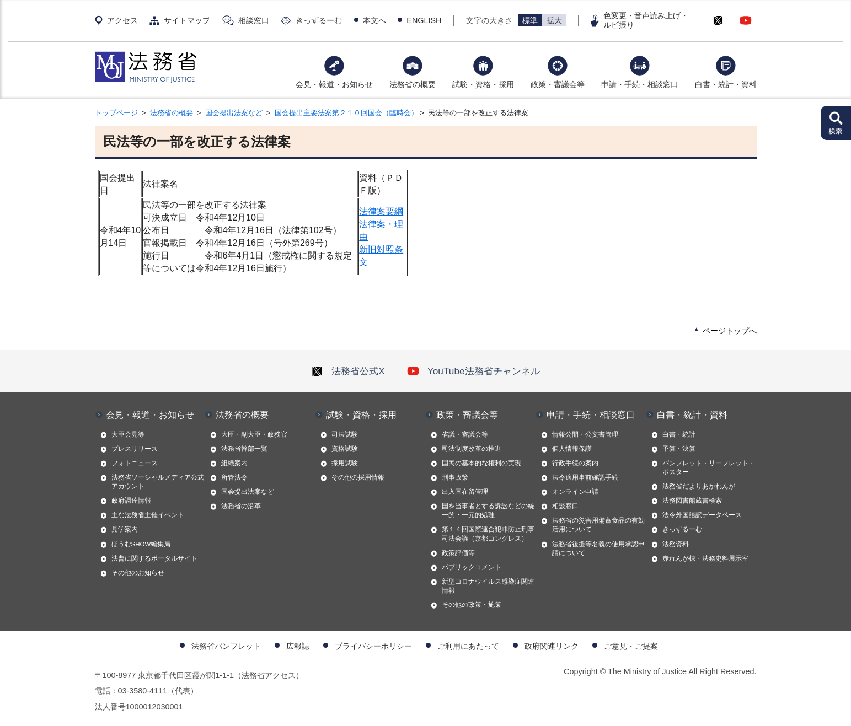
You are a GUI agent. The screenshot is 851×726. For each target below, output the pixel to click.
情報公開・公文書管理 (585, 434)
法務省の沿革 (241, 506)
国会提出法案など (235, 113)
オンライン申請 (575, 491)
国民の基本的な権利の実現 (481, 463)
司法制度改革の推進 (471, 448)
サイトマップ (187, 20)
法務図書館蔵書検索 (692, 500)
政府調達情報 (131, 500)
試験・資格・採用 (483, 84)
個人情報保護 (572, 448)
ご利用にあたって (468, 646)
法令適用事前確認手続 (585, 477)
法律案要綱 (381, 211)
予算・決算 (678, 448)
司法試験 (344, 434)
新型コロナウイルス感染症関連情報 (488, 586)
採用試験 (344, 463)
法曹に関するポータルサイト (154, 558)
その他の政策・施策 (471, 604)
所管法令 (234, 477)
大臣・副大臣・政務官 (254, 434)
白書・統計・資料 (726, 84)
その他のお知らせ (137, 572)
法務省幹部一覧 (244, 448)
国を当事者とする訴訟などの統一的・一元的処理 (488, 510)
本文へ (374, 20)
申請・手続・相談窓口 (639, 84)
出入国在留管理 (465, 491)
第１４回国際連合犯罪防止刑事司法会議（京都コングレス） (488, 533)
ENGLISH (423, 20)
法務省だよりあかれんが (698, 486)
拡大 (554, 20)
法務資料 (675, 544)
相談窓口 (253, 20)
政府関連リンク (551, 646)
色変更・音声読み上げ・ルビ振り (645, 20)
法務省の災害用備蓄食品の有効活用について (598, 525)
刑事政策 (455, 477)
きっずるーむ (319, 20)
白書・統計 (678, 434)
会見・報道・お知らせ (334, 84)
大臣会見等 (127, 434)
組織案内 (234, 463)
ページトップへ (730, 330)
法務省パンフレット (226, 646)
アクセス (122, 20)
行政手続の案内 (575, 463)
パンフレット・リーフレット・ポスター (708, 467)
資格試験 (344, 448)
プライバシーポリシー (373, 646)
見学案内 (124, 529)
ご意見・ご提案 (631, 646)
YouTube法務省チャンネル (473, 371)
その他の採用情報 (357, 477)
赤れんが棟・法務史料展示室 (705, 558)
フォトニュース (134, 463)
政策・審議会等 (558, 84)
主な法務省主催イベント (147, 515)
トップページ (117, 113)
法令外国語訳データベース (702, 515)
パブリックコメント (471, 567)
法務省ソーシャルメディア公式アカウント (157, 482)
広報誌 (297, 646)
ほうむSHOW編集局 (141, 544)
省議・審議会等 (465, 434)
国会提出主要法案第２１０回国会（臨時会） (346, 113)
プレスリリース (134, 448)
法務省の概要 (412, 84)
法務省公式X (348, 371)
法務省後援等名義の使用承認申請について (598, 548)
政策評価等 (458, 553)
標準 (530, 20)
